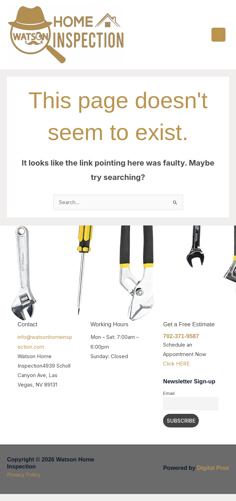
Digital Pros (213, 474)
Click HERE (176, 371)
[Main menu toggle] (218, 38)
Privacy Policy (23, 481)
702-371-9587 (181, 344)
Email (169, 400)
